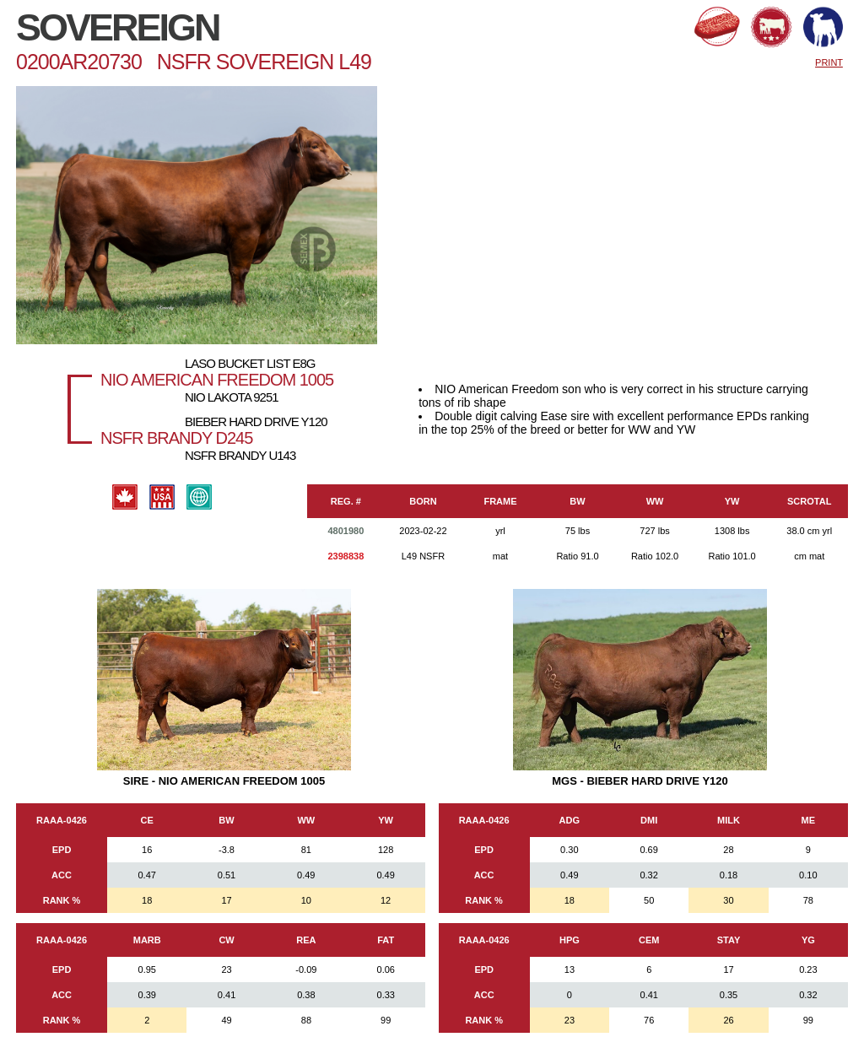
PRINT (829, 62)
